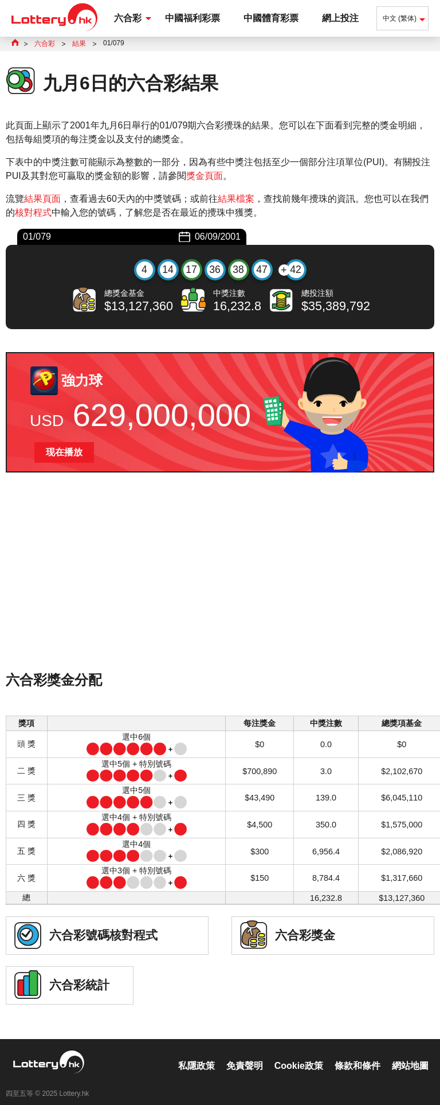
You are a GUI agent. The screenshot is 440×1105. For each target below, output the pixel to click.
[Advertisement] (220, 587)
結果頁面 (42, 199)
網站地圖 (410, 1054)
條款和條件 (357, 1054)
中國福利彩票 (192, 18)
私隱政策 (196, 1054)
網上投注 (340, 18)
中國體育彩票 (270, 18)
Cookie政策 (298, 1054)
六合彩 (128, 18)
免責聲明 (244, 1054)
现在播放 (64, 452)
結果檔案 (236, 199)
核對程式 (33, 212)
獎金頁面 (204, 176)
